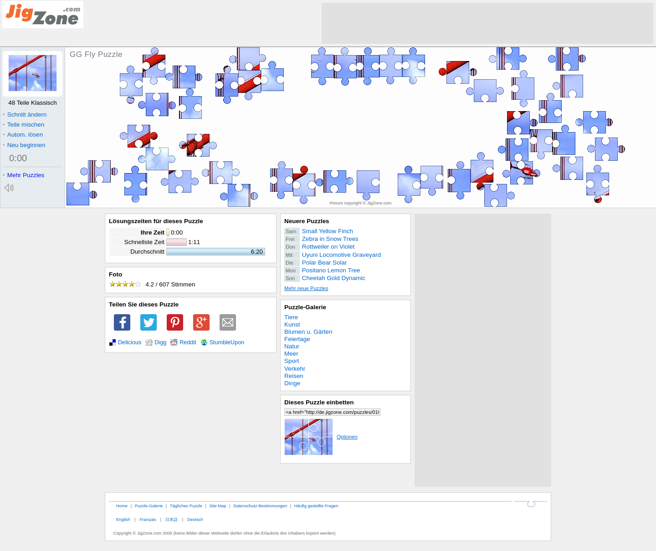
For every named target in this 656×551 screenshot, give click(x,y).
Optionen (321, 436)
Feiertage (297, 339)
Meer (291, 353)
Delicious (129, 342)
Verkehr (294, 368)
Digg (160, 342)
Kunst (292, 324)
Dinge (292, 383)
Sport (291, 360)
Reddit (187, 342)
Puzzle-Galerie (305, 307)
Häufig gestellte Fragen (316, 505)
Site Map (217, 505)
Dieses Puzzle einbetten (319, 402)
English (123, 519)
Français (148, 519)
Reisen (293, 375)
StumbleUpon (227, 342)
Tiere (291, 317)
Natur (291, 346)
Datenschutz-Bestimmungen (260, 505)
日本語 (171, 519)
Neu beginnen (24, 145)
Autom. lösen (23, 134)
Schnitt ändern (24, 114)
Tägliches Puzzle (186, 505)
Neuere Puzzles (306, 221)
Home (122, 505)
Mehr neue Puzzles (306, 288)
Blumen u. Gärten (308, 331)
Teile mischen (23, 124)
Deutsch (195, 519)
